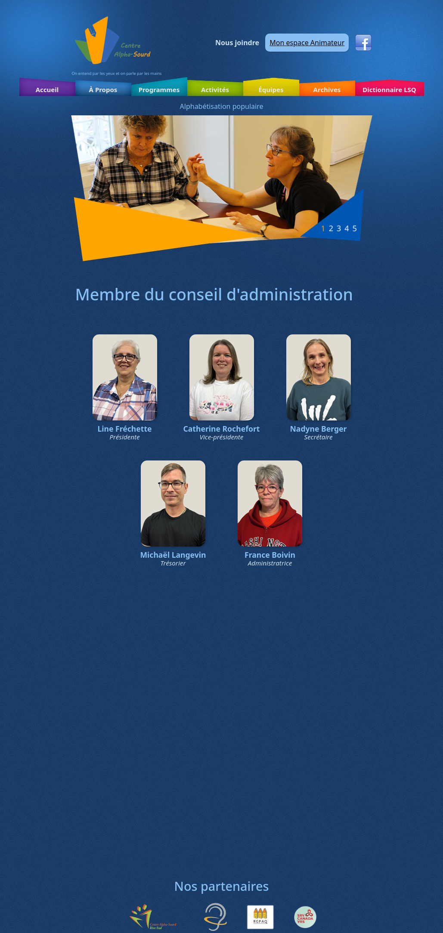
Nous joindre (237, 42)
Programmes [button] (159, 89)
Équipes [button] (270, 89)
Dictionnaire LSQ (389, 89)
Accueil (47, 89)
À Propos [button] (103, 89)
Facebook (363, 42)
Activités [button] (215, 89)
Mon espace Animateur (307, 42)
